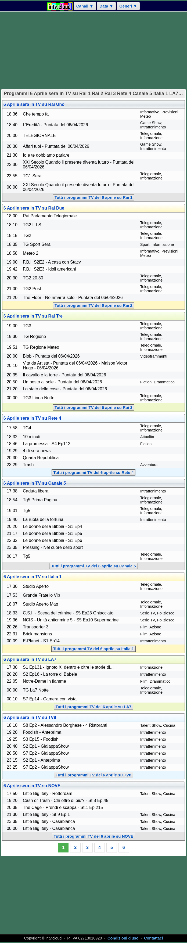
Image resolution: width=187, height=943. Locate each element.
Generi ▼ (128, 6)
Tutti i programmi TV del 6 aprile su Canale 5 (93, 566)
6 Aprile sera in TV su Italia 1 (32, 576)
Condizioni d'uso (122, 938)
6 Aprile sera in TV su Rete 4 (32, 418)
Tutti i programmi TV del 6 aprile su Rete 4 (93, 472)
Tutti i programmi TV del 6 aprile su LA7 (93, 706)
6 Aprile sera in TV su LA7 (29, 659)
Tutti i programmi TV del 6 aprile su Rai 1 (93, 197)
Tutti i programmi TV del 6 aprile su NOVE (93, 836)
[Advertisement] (93, 50)
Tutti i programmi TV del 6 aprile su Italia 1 (93, 648)
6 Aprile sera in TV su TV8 (29, 717)
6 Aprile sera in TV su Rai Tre (33, 316)
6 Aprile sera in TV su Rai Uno (33, 104)
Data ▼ (106, 6)
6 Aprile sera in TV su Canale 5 (34, 483)
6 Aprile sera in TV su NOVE (31, 785)
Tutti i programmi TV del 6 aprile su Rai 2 (93, 305)
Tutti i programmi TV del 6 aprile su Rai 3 (93, 407)
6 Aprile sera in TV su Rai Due (33, 208)
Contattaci (153, 938)
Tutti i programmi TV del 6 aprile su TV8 (93, 775)
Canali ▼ (85, 6)
